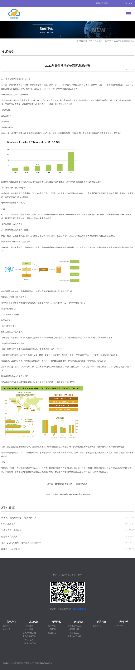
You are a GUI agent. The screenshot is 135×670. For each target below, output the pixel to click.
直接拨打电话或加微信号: (60, 609)
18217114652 (79, 609)
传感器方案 (74, 633)
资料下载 (123, 621)
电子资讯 (98, 41)
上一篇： (67, 484)
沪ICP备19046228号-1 (43, 663)
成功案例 (33, 621)
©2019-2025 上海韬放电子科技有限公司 (19, 663)
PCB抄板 (29, 629)
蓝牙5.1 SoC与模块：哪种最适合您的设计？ (21, 543)
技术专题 (108, 41)
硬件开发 (29, 626)
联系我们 (101, 621)
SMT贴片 (29, 640)
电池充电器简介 (8, 524)
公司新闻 (52, 629)
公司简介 (7, 626)
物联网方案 (74, 629)
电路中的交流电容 (9, 536)
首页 (90, 41)
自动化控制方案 (74, 626)
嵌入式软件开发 (29, 633)
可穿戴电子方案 (74, 636)
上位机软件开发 (29, 636)
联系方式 (97, 626)
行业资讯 (52, 633)
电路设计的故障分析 (10, 549)
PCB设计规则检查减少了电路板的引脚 (19, 517)
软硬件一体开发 (29, 643)
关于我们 (11, 621)
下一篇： (67, 494)
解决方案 (78, 621)
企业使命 (7, 629)
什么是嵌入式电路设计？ (12, 530)
